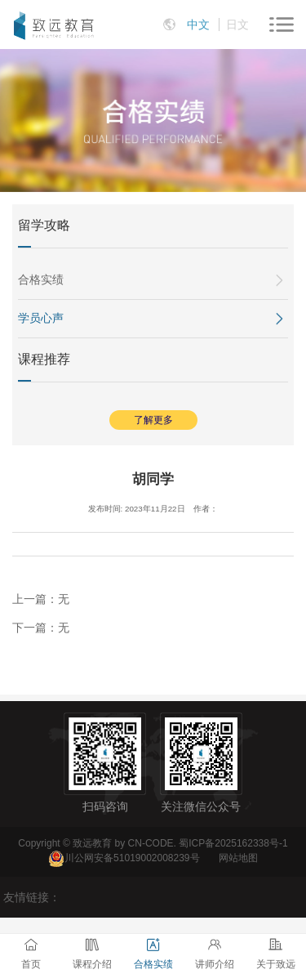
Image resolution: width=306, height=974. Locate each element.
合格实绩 (41, 279)
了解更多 (153, 420)
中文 (198, 24)
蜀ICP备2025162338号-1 (233, 843)
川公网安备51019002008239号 (131, 858)
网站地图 (238, 858)
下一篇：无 (40, 627)
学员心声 (41, 317)
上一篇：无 (40, 598)
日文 (237, 24)
